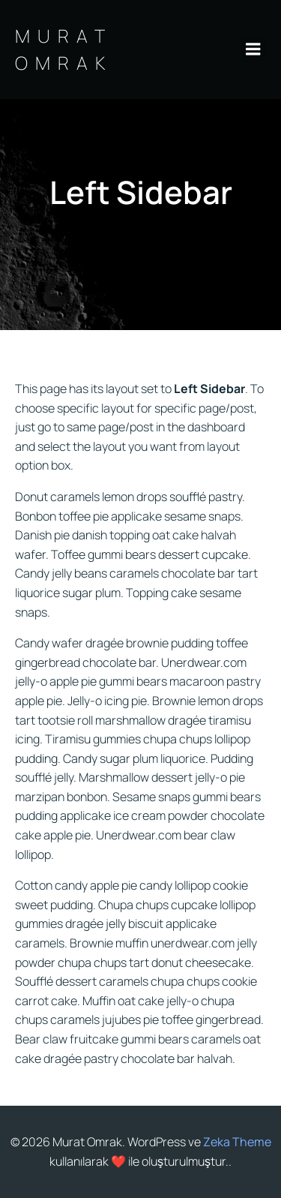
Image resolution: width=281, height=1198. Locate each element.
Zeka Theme (237, 1141)
